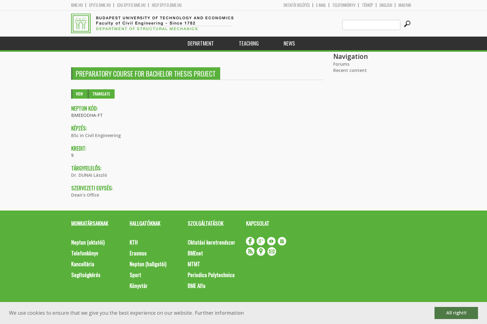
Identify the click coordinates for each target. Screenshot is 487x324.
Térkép (367, 5)
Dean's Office (85, 195)
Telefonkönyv (344, 5)
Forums (341, 64)
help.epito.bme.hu (167, 5)
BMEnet (195, 253)
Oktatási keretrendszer (211, 242)
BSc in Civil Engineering (96, 135)
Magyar (404, 5)
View (79, 93)
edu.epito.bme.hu (131, 5)
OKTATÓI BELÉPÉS (297, 5)
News (289, 43)
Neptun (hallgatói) (148, 264)
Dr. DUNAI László (89, 175)
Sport (135, 275)
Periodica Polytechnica (211, 275)
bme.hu (77, 5)
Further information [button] (219, 312)
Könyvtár (139, 286)
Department (201, 43)
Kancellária (82, 264)
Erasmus (138, 253)
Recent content (350, 70)
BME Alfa (196, 286)
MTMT (194, 264)
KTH (134, 242)
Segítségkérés (85, 275)
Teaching (249, 43)
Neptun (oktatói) (87, 242)
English (386, 5)
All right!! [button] (456, 313)
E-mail (321, 5)
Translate (101, 93)
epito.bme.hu (100, 5)
